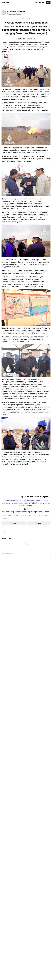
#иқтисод (23, 505)
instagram (18, 512)
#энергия (17, 500)
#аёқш (30, 505)
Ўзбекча (31, 38)
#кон (48, 503)
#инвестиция (35, 500)
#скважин (26, 500)
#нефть (7, 500)
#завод (27, 503)
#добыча (44, 500)
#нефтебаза (34, 503)
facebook (9, 512)
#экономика (18, 503)
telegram (25, 512)
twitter (46, 512)
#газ (12, 500)
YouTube (39, 512)
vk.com (32, 512)
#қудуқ (42, 503)
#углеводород (7, 503)
